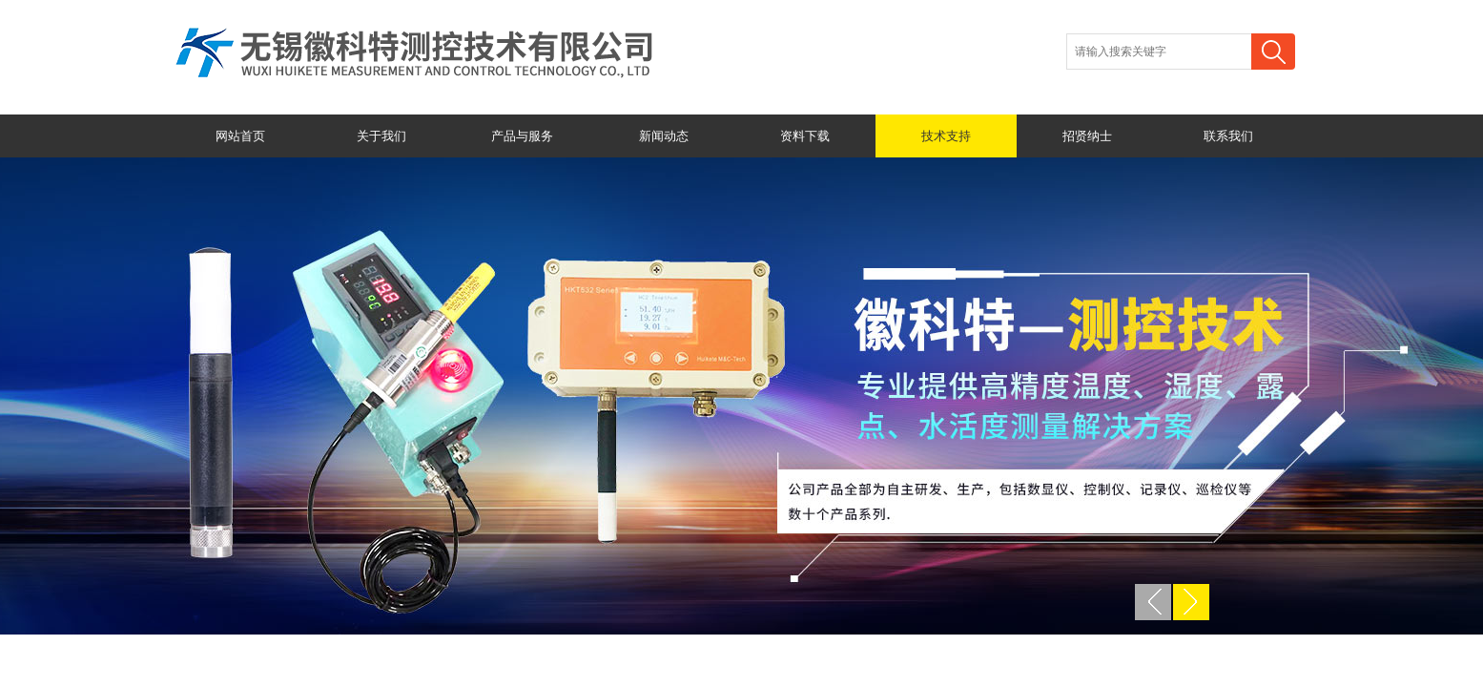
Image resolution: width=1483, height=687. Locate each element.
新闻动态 (664, 136)
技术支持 (946, 136)
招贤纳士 (1087, 136)
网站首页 (240, 136)
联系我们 (1228, 136)
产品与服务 (522, 136)
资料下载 (805, 136)
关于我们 (381, 136)
